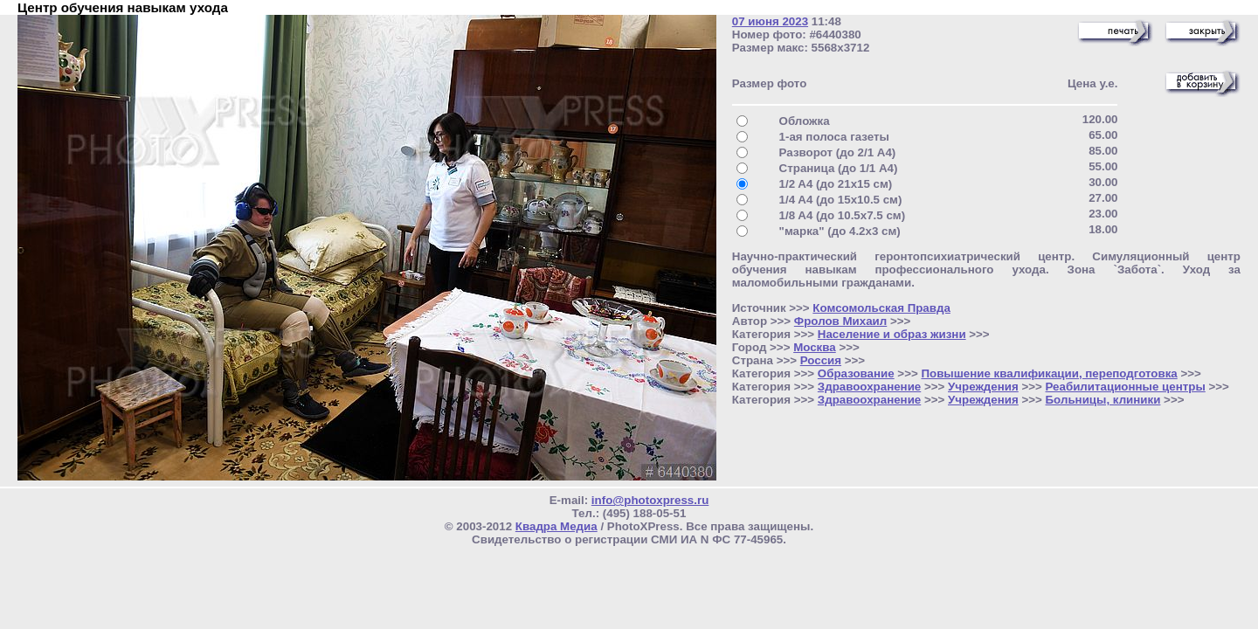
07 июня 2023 (770, 21)
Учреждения (983, 386)
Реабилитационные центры (1126, 386)
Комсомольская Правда (881, 307)
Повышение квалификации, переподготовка (1049, 373)
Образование (856, 373)
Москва (814, 347)
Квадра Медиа (556, 526)
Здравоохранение (869, 386)
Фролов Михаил (840, 321)
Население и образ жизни (892, 334)
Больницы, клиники (1103, 399)
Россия (820, 360)
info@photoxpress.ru (649, 500)
